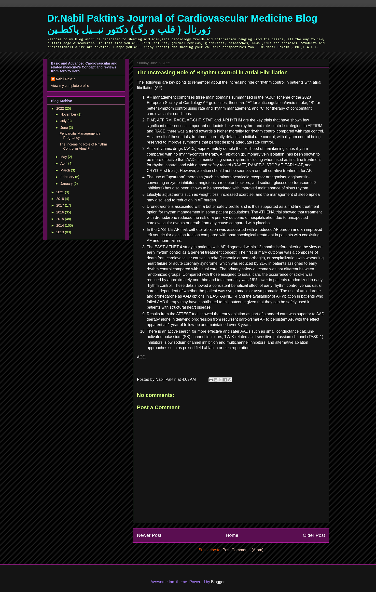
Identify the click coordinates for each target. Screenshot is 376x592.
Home (232, 535)
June (64, 128)
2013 (60, 232)
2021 (60, 192)
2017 (60, 205)
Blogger (217, 582)
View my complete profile (70, 86)
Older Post (314, 535)
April (64, 163)
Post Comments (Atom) (243, 550)
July (64, 121)
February (67, 177)
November (68, 114)
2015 (60, 219)
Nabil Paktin (66, 79)
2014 (60, 225)
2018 (60, 199)
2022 (60, 108)
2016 (60, 212)
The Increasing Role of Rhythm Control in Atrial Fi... (83, 146)
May (64, 157)
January (67, 183)
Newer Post (149, 535)
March (65, 170)
